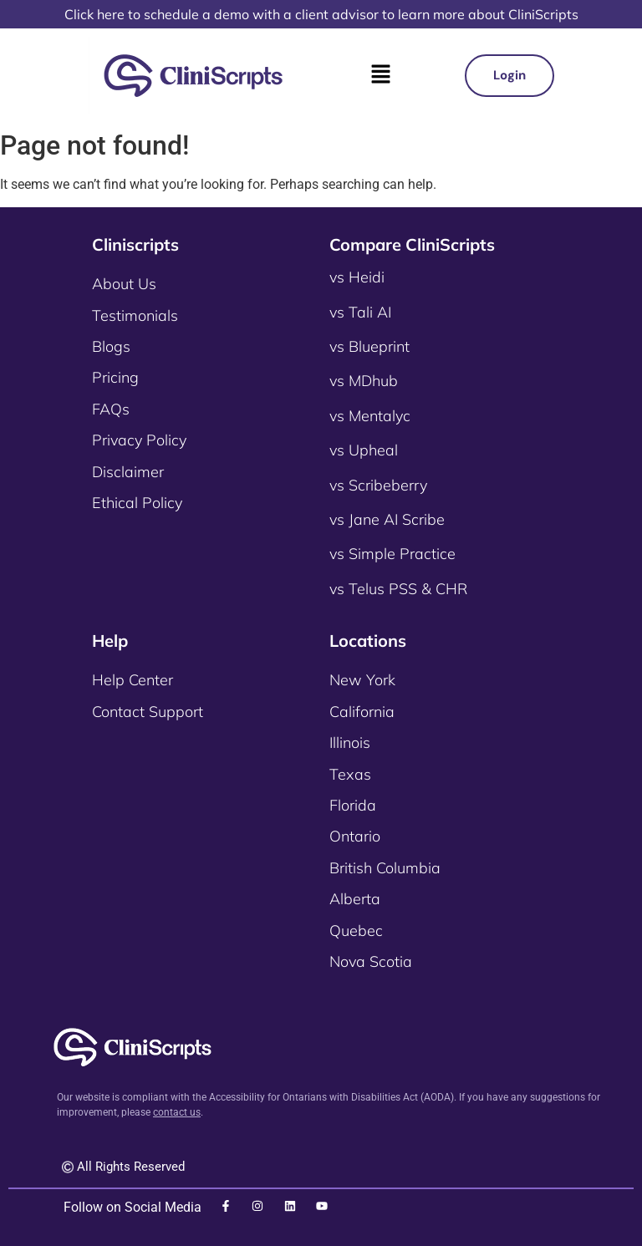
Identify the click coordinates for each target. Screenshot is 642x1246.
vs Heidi (357, 277)
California (362, 711)
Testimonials (135, 315)
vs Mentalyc (369, 415)
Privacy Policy (139, 440)
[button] (380, 75)
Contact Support (147, 711)
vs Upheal (363, 450)
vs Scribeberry (378, 485)
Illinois (349, 742)
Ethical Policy (137, 502)
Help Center (132, 679)
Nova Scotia (370, 961)
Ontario (354, 836)
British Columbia (385, 867)
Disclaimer (128, 471)
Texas (350, 774)
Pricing (115, 377)
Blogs (111, 346)
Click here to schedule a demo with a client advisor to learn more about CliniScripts (321, 14)
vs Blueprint (369, 346)
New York (362, 679)
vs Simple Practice (392, 553)
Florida (352, 805)
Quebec (356, 930)
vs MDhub (363, 380)
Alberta (354, 898)
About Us (124, 283)
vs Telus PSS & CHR (398, 588)
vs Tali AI (360, 312)
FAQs (111, 409)
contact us (177, 1112)
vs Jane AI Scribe (387, 519)
